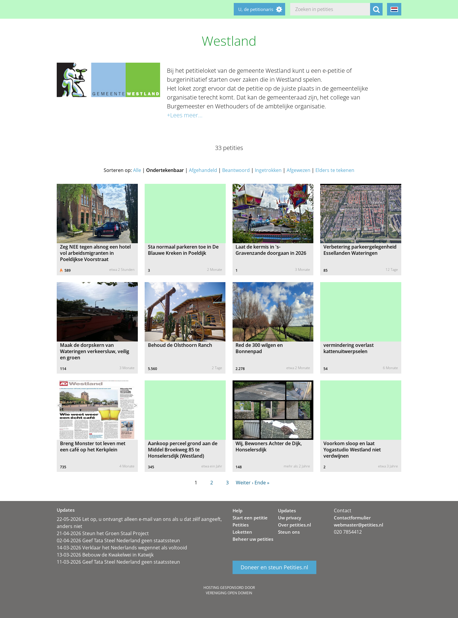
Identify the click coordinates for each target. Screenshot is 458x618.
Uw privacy (289, 518)
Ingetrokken (268, 170)
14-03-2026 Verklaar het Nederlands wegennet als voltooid (122, 547)
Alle (137, 170)
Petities (241, 525)
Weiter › (244, 482)
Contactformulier (352, 518)
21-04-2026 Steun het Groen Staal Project (103, 533)
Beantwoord (236, 170)
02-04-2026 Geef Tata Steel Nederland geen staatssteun (118, 540)
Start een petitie (250, 518)
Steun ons (289, 532)
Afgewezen (298, 170)
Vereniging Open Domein (229, 592)
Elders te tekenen (334, 170)
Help (237, 510)
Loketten (242, 532)
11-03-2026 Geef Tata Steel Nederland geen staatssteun (118, 562)
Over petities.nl (294, 525)
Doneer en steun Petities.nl (274, 567)
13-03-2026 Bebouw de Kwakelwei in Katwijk (105, 554)
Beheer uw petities (253, 539)
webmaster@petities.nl (358, 525)
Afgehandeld (203, 170)
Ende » (262, 482)
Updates (287, 510)
